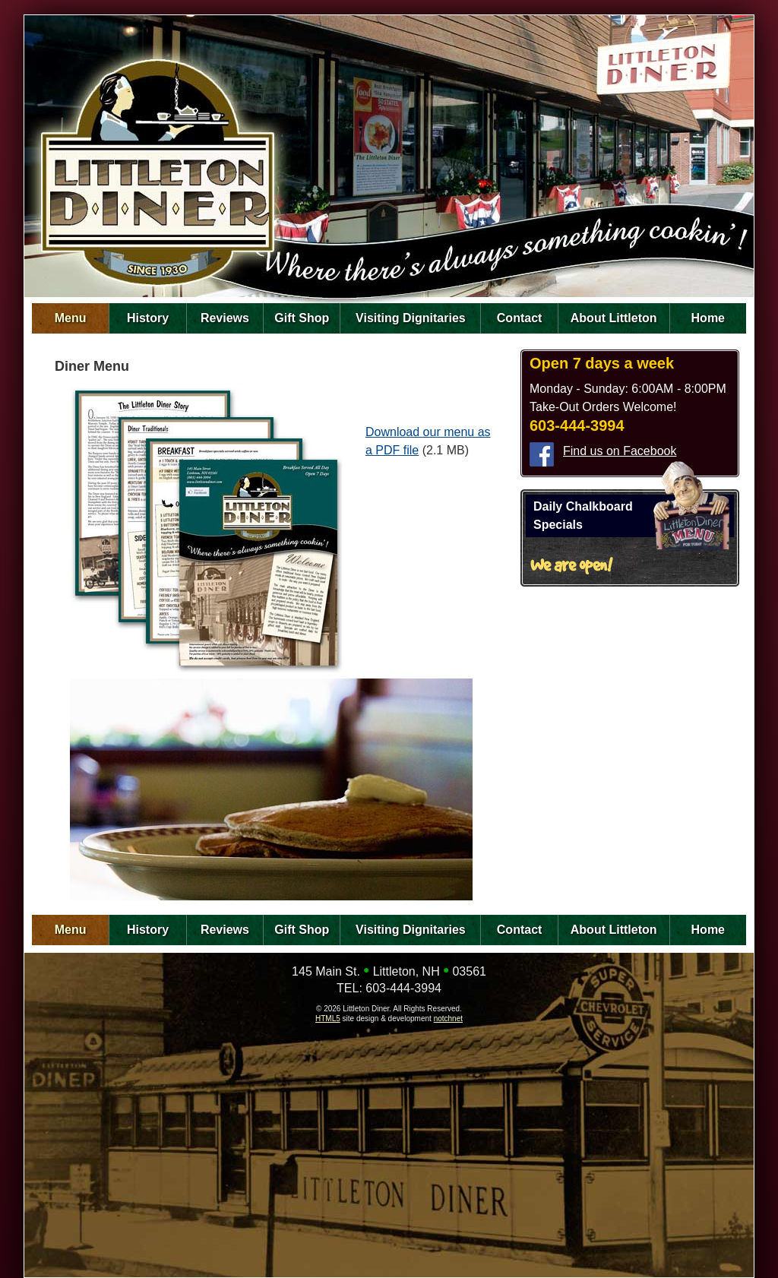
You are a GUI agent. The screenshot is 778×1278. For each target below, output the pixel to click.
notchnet (448, 1018)
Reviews (225, 318)
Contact (519, 318)
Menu (71, 318)
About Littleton (614, 318)
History (148, 318)
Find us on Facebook (619, 450)
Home (708, 318)
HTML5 (327, 1018)
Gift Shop (301, 318)
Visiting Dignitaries (411, 318)
